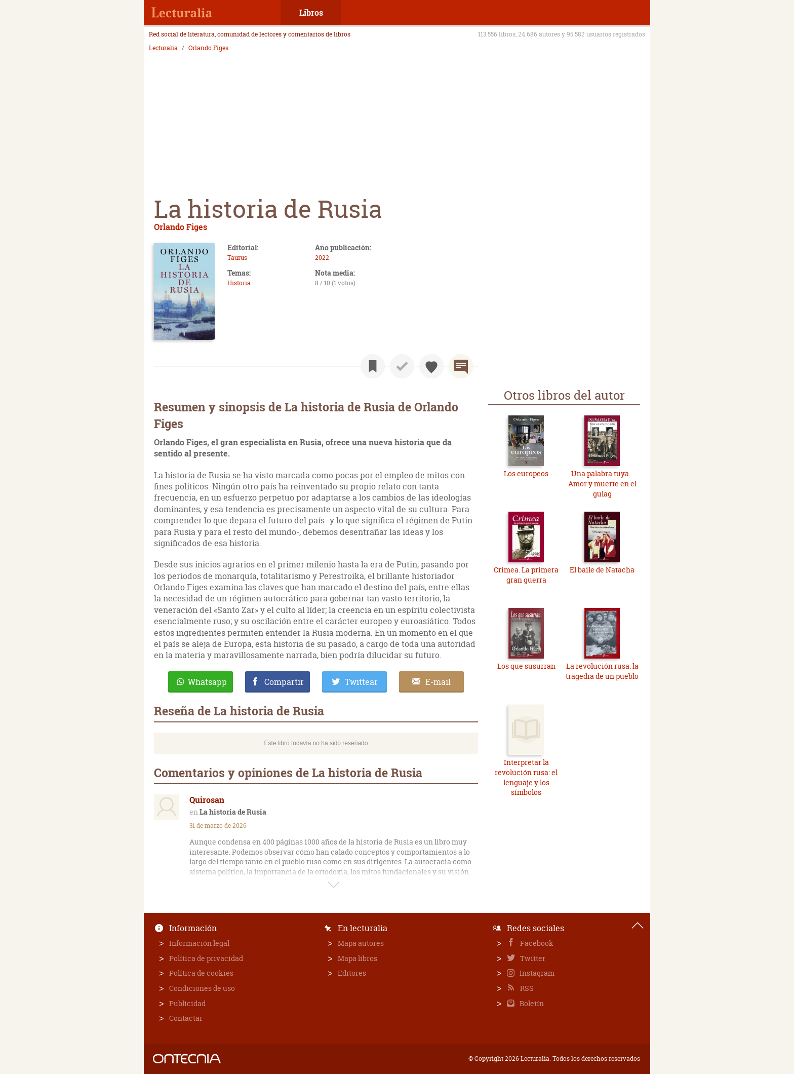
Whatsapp (207, 681)
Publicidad (187, 1003)
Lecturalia (163, 48)
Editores (352, 973)
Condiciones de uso (202, 988)
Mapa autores (361, 943)
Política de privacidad (206, 958)
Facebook (536, 943)
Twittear (361, 681)
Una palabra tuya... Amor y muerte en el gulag (602, 483)
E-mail (438, 681)
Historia (239, 283)
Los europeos (526, 473)
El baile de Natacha (602, 569)
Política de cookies (201, 973)
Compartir (284, 681)
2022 (322, 257)
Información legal (199, 943)
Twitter (532, 958)
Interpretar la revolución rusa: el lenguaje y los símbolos (526, 777)
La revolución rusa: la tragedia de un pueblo (602, 671)
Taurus (237, 257)
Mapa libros (357, 958)
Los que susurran (526, 666)
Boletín (531, 1003)
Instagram (536, 973)
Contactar (186, 1018)
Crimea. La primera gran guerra (526, 575)
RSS (526, 988)
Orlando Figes (208, 48)
